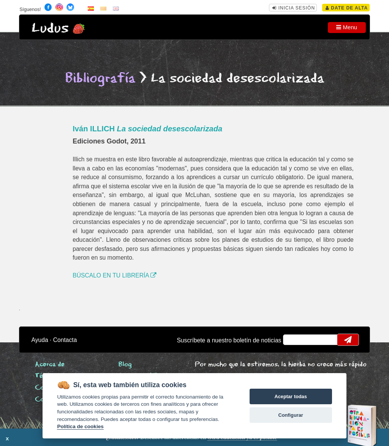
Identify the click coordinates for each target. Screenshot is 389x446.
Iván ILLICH (147, 129)
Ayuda (40, 340)
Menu (346, 27)
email (294, 340)
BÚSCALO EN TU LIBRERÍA (115, 275)
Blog (125, 364)
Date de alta (347, 8)
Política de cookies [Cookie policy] (80, 426)
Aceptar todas (290, 396)
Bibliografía (100, 78)
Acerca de (50, 364)
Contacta (65, 340)
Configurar (290, 415)
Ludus (50, 28)
